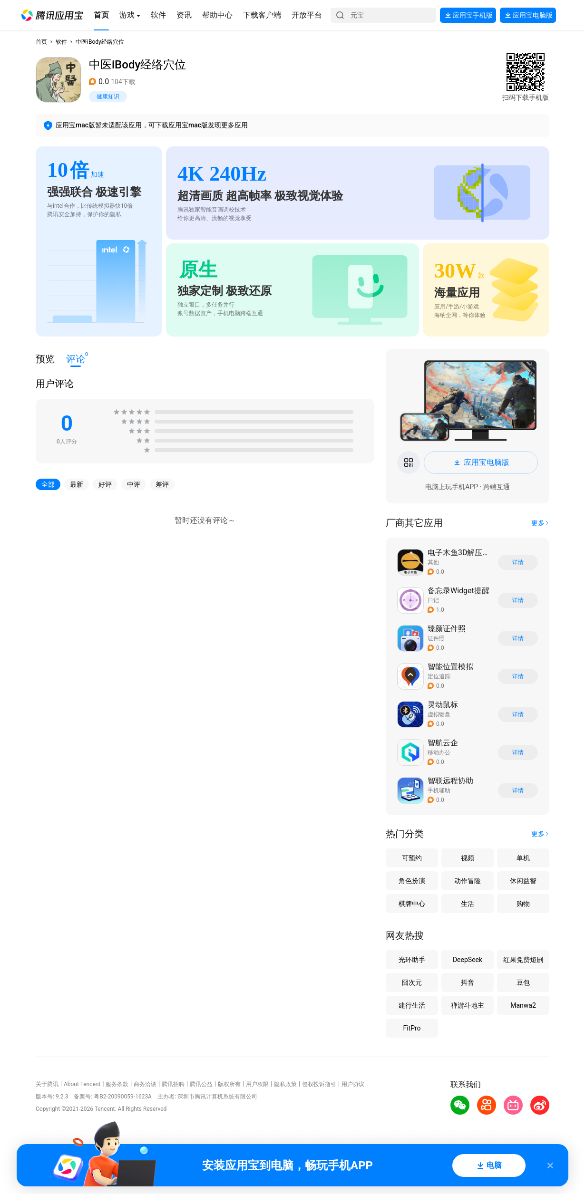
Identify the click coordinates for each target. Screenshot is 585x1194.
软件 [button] (61, 42)
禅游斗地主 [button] (467, 1005)
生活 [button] (467, 903)
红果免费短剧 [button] (523, 959)
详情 (518, 562)
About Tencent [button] (82, 1084)
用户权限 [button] (257, 1084)
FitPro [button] (411, 1028)
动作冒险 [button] (467, 881)
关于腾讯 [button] (47, 1084)
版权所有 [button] (229, 1084)
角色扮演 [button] (412, 881)
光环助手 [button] (412, 959)
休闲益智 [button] (523, 881)
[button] (52, 15)
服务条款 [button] (117, 1084)
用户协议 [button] (352, 1084)
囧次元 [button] (412, 982)
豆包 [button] (523, 982)
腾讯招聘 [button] (173, 1084)
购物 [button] (523, 903)
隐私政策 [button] (285, 1084)
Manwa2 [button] (523, 1005)
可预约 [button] (412, 858)
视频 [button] (467, 858)
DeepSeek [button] (467, 959)
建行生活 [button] (412, 1005)
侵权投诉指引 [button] (319, 1084)
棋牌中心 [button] (412, 903)
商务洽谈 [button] (145, 1084)
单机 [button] (523, 858)
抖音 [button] (467, 982)
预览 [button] (45, 359)
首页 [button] (41, 42)
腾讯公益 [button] (201, 1084)
